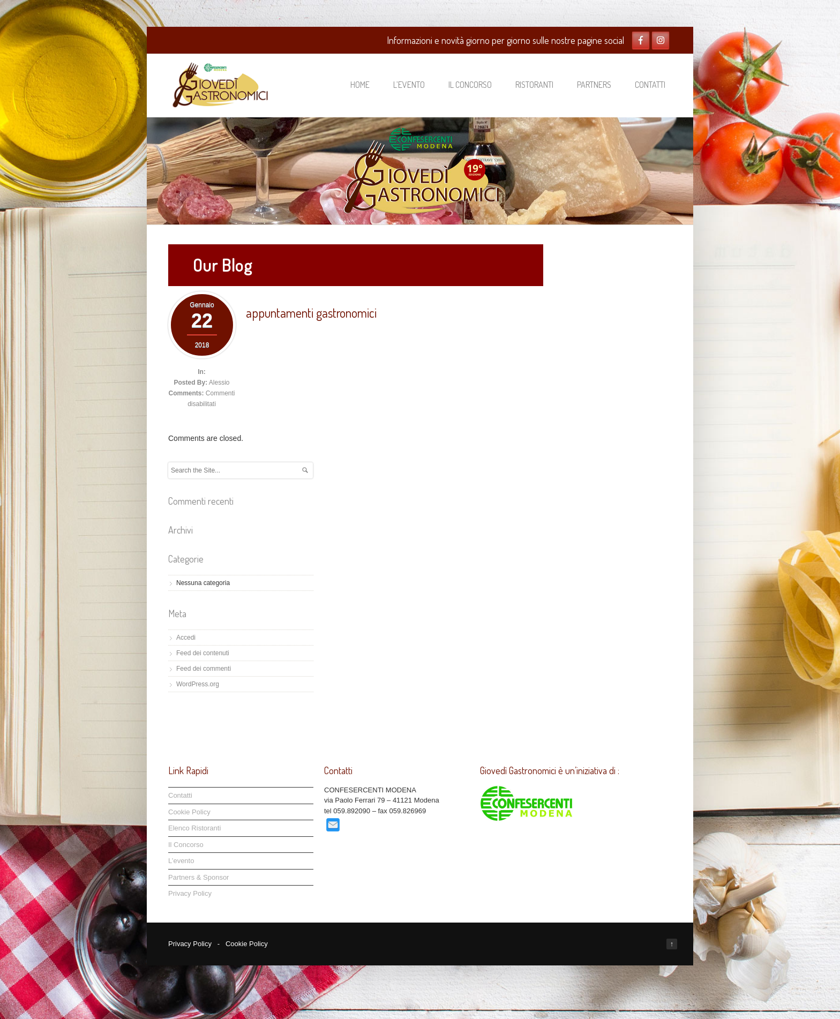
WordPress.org (197, 684)
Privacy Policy (190, 893)
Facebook (640, 40)
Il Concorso (470, 84)
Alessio (219, 382)
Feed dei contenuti (202, 653)
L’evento (409, 84)
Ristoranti (534, 84)
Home (360, 84)
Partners (594, 84)
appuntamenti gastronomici (311, 312)
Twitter (660, 40)
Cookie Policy (189, 812)
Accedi (186, 637)
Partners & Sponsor (198, 877)
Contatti (650, 84)
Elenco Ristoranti (194, 828)
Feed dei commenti (203, 668)
